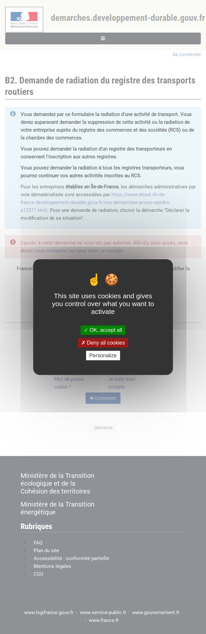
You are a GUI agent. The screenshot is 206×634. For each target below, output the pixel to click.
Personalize (103, 355)
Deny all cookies (103, 343)
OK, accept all (103, 330)
